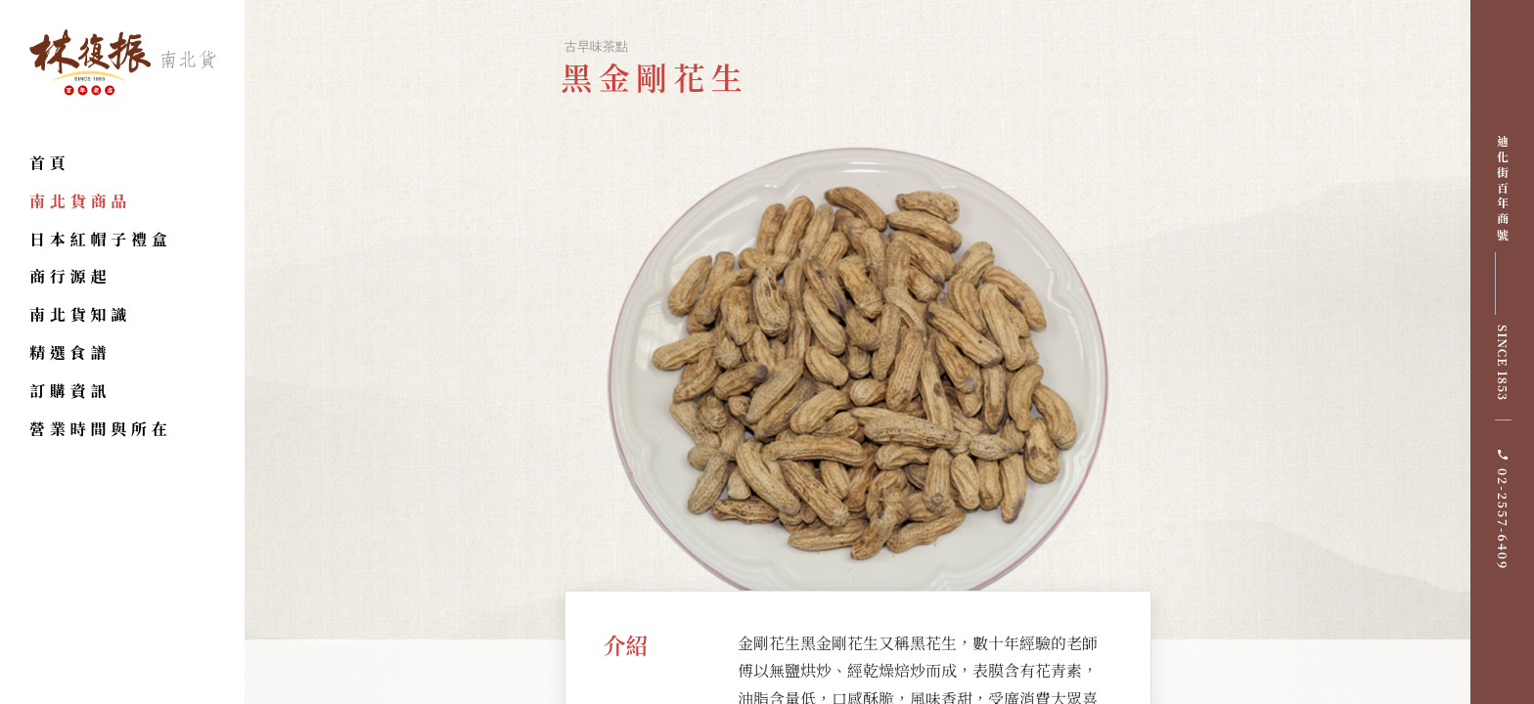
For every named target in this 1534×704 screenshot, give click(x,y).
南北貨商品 (80, 201)
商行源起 (70, 276)
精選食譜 (70, 352)
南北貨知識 (80, 314)
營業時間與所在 (100, 429)
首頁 (49, 163)
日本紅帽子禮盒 (100, 239)
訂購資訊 (70, 390)
